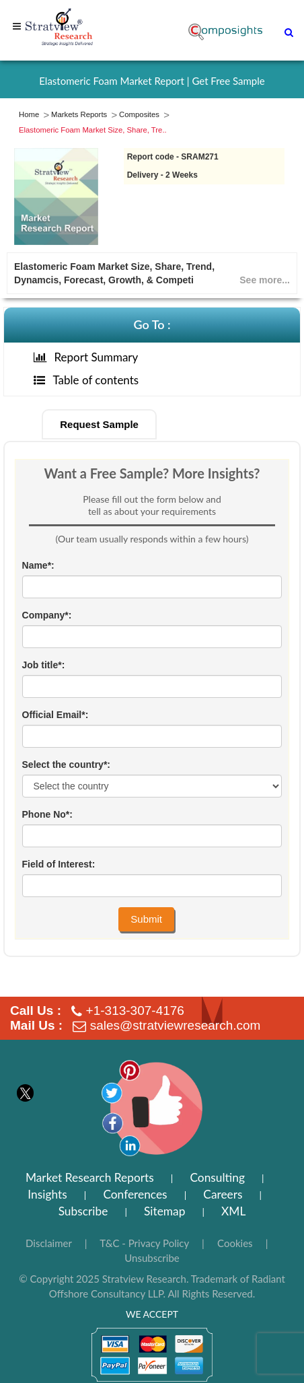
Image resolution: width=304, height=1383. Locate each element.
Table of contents (86, 380)
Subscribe (83, 1211)
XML (233, 1211)
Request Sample (99, 424)
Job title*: (43, 665)
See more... (264, 280)
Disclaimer (49, 1243)
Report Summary (86, 357)
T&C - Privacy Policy (144, 1243)
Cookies (235, 1243)
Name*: (38, 565)
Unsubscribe (151, 1258)
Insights (47, 1194)
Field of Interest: (59, 864)
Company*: (47, 615)
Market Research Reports (90, 1177)
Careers (222, 1194)
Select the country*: (66, 764)
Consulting (217, 1177)
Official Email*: (55, 714)
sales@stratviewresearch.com (175, 1025)
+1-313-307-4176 (135, 1010)
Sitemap (164, 1211)
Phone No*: (47, 814)
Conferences (135, 1194)
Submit (146, 919)
